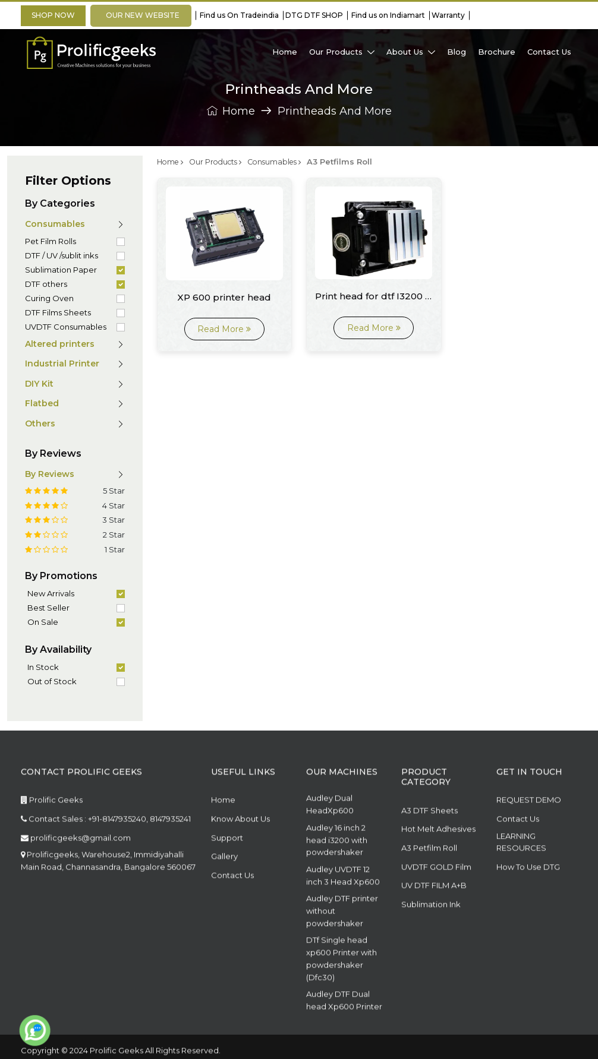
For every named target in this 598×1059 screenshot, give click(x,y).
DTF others (46, 284)
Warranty (447, 15)
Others (40, 423)
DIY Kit (39, 383)
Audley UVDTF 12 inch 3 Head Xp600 (343, 900)
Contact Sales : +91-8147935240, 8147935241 (106, 843)
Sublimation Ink (431, 927)
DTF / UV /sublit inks (61, 255)
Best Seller (48, 607)
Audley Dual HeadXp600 (330, 828)
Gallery (224, 880)
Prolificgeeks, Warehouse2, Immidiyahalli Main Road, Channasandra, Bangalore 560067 (108, 885)
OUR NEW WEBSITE (141, 15)
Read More (224, 328)
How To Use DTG (528, 891)
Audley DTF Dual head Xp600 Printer (344, 1024)
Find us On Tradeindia (237, 15)
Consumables (283, 161)
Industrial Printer (62, 363)
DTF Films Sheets (58, 312)
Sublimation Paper (61, 269)
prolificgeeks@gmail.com (76, 861)
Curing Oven (49, 298)
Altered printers (60, 344)
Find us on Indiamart (386, 15)
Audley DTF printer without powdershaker (342, 935)
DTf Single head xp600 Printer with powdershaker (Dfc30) (341, 982)
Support (227, 861)
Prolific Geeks (52, 824)
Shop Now (53, 15)
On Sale (42, 622)
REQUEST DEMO (528, 824)
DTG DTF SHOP (313, 15)
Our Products (220, 161)
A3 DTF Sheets (429, 834)
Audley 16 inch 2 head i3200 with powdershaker (336, 863)
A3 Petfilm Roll (429, 872)
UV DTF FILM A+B (434, 909)
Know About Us (240, 843)
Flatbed (42, 403)
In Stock (43, 667)
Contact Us (232, 898)
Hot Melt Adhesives (438, 853)
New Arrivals (50, 593)
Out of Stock (52, 681)
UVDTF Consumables (65, 326)
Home (231, 112)
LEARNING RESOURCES (521, 866)
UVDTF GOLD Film (436, 890)
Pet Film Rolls (50, 241)
